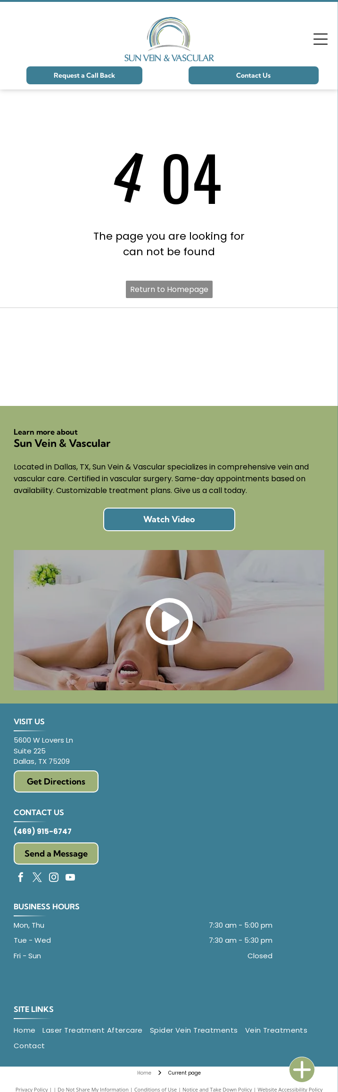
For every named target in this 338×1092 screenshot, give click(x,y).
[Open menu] (320, 39)
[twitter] (37, 878)
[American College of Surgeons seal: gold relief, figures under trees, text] (247, 334)
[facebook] (21, 878)
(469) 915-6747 (43, 831)
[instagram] (54, 878)
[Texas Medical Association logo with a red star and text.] (247, 380)
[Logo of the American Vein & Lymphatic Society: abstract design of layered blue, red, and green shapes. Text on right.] (91, 380)
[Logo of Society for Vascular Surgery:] (91, 334)
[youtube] (70, 878)
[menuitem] (28, 1030)
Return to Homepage (169, 289)
